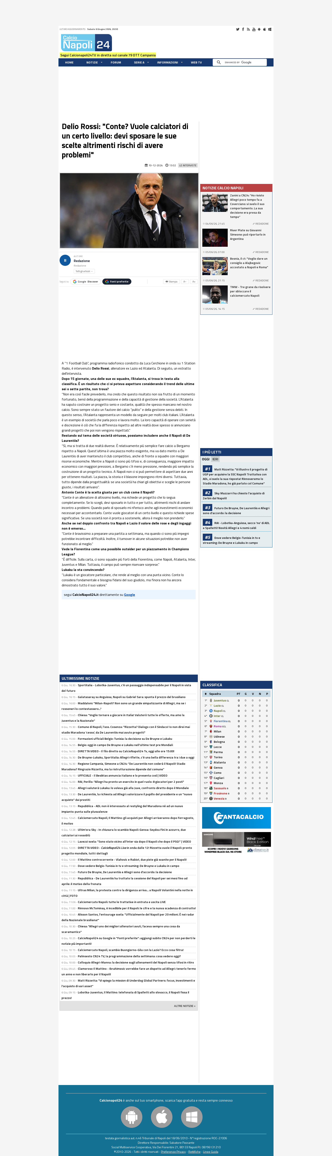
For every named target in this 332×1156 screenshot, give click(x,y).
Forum (116, 62)
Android (259, 29)
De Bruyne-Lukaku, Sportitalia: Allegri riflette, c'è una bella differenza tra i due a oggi (136, 757)
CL (228, 700)
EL (229, 721)
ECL (224, 726)
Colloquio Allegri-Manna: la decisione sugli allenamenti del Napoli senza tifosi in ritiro (136, 962)
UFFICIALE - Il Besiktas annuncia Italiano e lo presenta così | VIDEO (122, 775)
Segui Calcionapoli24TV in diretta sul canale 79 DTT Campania (108, 55)
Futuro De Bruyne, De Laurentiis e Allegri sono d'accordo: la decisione (125, 872)
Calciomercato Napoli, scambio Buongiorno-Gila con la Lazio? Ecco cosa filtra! (131, 950)
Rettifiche (194, 1151)
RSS (248, 29)
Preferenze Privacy (173, 1151)
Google (85, 281)
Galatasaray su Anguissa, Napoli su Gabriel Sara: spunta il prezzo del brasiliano (132, 697)
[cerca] (241, 62)
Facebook (243, 29)
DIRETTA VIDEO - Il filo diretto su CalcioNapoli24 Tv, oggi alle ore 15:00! (126, 751)
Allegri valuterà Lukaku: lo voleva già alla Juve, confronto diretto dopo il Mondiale (133, 788)
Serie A (139, 62)
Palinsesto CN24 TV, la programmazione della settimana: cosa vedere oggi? (129, 956)
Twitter (237, 29)
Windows (270, 29)
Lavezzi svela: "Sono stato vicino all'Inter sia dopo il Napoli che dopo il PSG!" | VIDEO (134, 841)
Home (69, 62)
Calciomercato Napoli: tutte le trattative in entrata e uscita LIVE (122, 902)
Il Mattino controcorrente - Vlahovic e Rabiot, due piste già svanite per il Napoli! (132, 859)
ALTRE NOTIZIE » (184, 1006)
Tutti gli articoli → (84, 271)
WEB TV (196, 62)
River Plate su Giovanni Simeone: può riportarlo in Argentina (248, 234)
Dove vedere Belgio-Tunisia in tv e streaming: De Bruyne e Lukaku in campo (128, 865)
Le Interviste (188, 165)
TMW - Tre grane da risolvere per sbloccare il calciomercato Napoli (250, 291)
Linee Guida (210, 1151)
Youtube (254, 29)
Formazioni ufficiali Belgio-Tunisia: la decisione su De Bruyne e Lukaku (125, 738)
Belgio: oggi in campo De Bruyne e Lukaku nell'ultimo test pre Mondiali (125, 745)
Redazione (82, 260)
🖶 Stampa (171, 281)
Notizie (92, 62)
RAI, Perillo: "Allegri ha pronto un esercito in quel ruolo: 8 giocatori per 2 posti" (131, 781)
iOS (264, 29)
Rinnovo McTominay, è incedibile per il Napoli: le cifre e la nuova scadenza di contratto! (137, 908)
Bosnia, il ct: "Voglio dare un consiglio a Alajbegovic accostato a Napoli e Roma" (249, 262)
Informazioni (167, 62)
